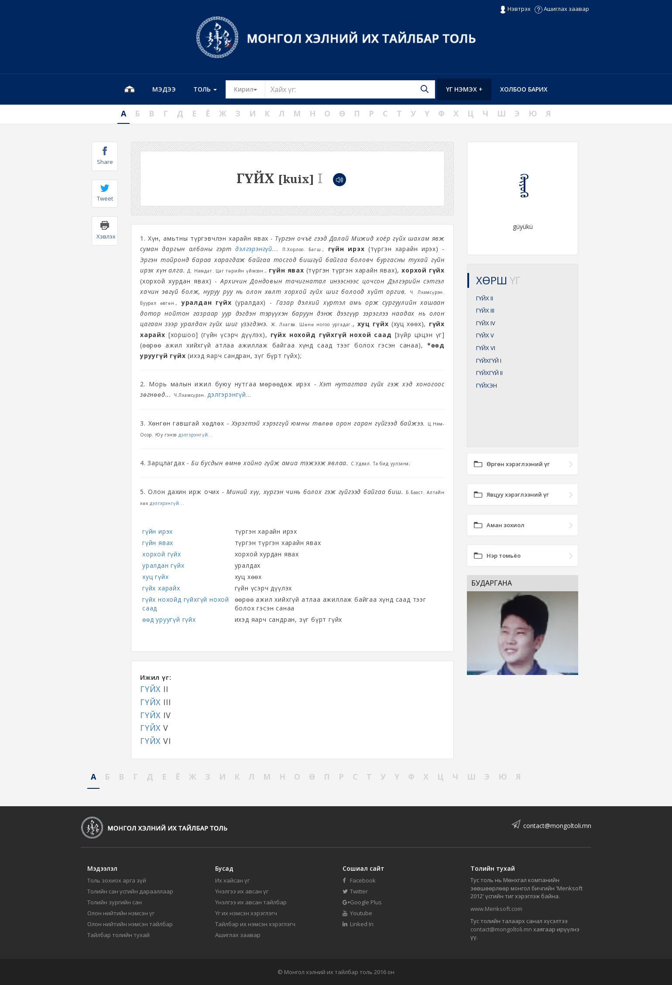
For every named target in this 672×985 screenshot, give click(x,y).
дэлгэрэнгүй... (256, 249)
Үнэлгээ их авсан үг (241, 891)
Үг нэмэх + (464, 89)
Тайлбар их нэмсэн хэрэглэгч (255, 924)
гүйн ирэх (157, 531)
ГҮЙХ (150, 689)
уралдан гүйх (163, 565)
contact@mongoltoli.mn (557, 825)
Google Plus (362, 902)
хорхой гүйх (161, 554)
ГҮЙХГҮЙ (488, 361)
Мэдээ (164, 89)
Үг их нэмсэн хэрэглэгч (246, 913)
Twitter (355, 891)
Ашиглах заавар (562, 9)
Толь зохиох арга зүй (116, 880)
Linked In (358, 924)
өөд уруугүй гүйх (169, 619)
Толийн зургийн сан (114, 902)
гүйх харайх (161, 588)
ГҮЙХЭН (486, 385)
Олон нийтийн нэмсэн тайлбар (130, 924)
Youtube (357, 913)
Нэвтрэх (515, 9)
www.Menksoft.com (496, 909)
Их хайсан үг (232, 880)
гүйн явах (157, 543)
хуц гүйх (155, 577)
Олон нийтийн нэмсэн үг (120, 913)
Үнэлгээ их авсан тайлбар (251, 902)
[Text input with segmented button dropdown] (350, 89)
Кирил (249, 89)
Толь (205, 89)
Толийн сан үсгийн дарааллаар (130, 891)
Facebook (359, 880)
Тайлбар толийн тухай (118, 935)
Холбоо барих (524, 89)
